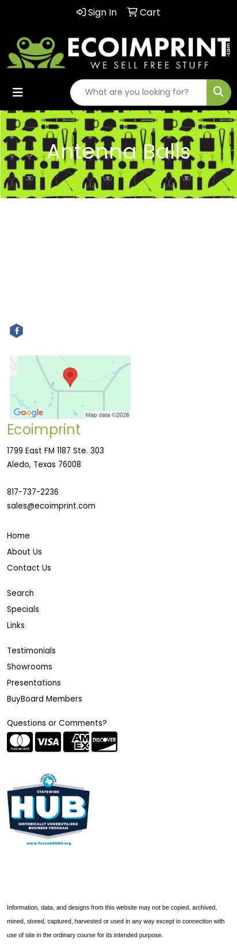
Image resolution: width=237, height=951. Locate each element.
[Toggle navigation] (18, 92)
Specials (23, 609)
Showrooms (29, 666)
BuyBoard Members (44, 699)
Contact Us (29, 568)
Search (20, 593)
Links (16, 625)
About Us (24, 551)
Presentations (34, 682)
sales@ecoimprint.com (51, 505)
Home (18, 535)
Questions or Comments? (57, 723)
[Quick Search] (138, 92)
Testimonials (31, 650)
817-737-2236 (33, 492)
